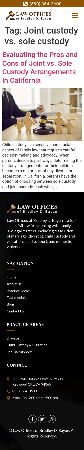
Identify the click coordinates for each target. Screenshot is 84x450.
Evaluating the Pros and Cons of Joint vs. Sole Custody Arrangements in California (40, 67)
